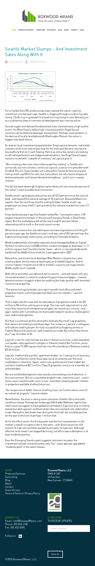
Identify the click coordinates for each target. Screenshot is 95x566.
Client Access (12, 489)
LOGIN (82, 30)
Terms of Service (14, 493)
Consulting (11, 476)
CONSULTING (40, 30)
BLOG (60, 30)
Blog (7, 480)
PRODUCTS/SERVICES (26, 30)
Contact (9, 486)
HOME (14, 30)
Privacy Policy (32, 493)
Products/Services (15, 473)
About (8, 483)
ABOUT (66, 30)
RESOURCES (51, 30)
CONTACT (74, 30)
